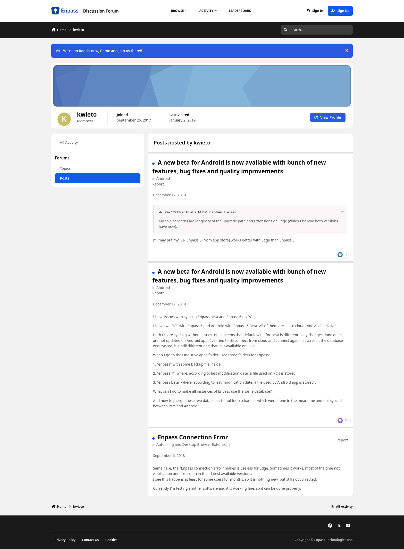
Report (158, 183)
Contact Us (90, 540)
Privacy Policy (65, 540)
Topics (65, 168)
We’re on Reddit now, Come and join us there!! (99, 50)
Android (163, 178)
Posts (64, 178)
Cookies (111, 540)
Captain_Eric (219, 212)
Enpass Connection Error (193, 437)
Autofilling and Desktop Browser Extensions (193, 444)
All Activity (69, 142)
